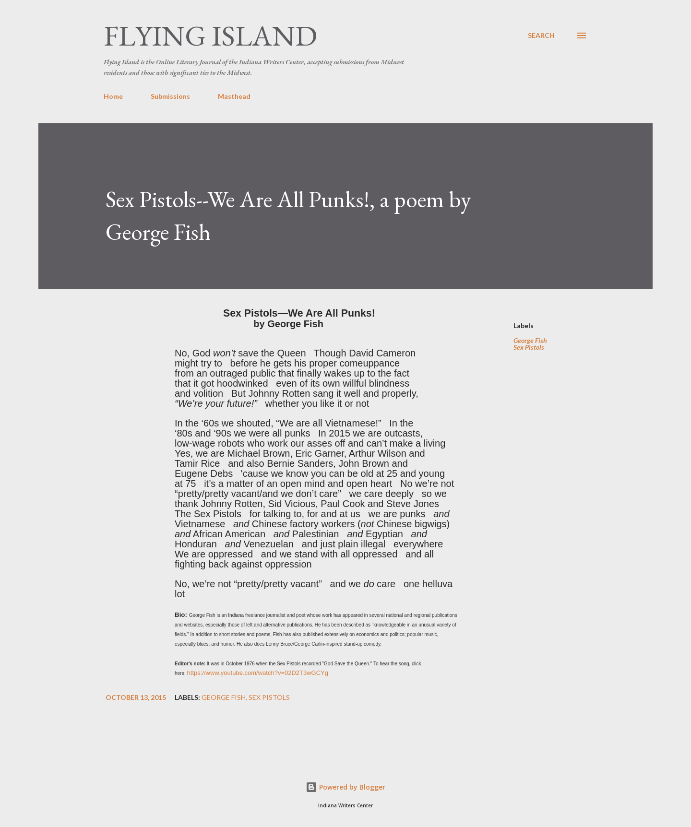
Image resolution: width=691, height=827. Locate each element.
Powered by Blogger (345, 787)
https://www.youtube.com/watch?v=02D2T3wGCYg (257, 672)
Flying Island (210, 35)
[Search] (541, 35)
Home (113, 96)
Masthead (234, 96)
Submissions (170, 96)
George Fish (530, 340)
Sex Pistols (528, 347)
